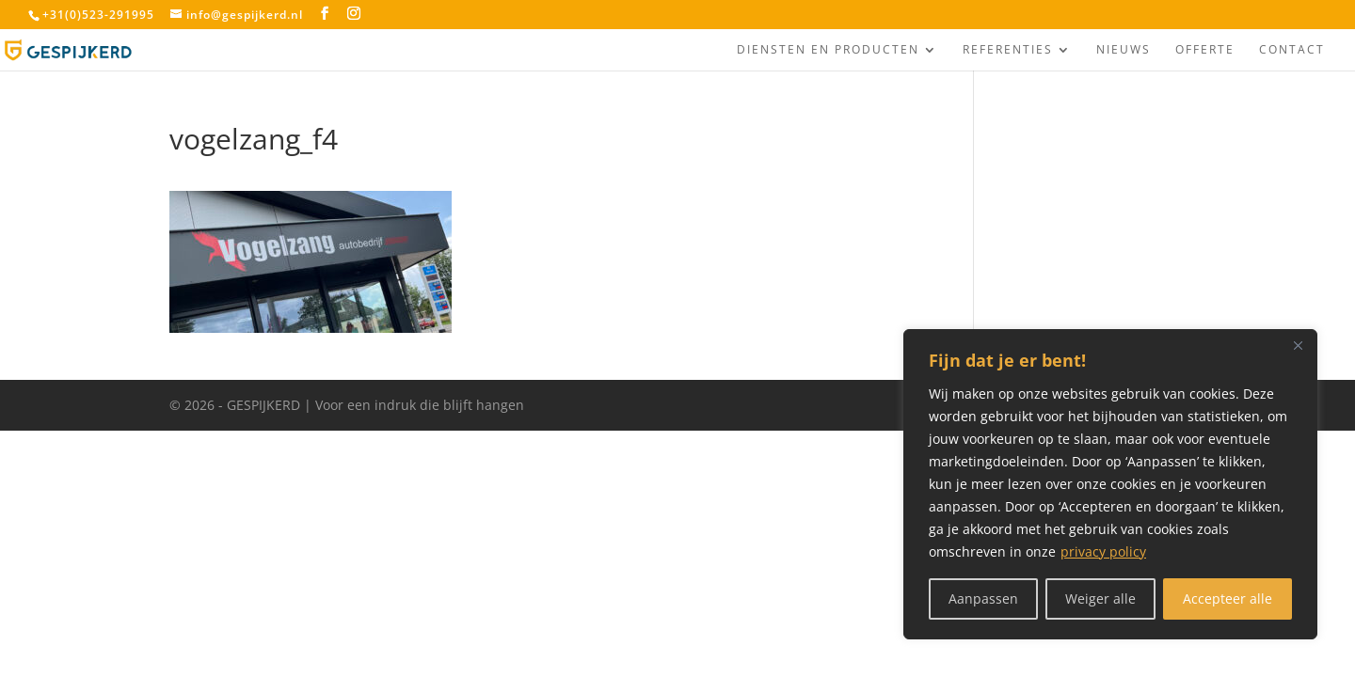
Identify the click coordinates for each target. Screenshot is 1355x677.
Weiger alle (1100, 598)
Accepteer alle (1227, 598)
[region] (1110, 484)
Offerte (1205, 50)
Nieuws (1123, 50)
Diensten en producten (828, 50)
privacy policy (1103, 551)
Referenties (1008, 50)
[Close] (1297, 345)
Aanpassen (983, 598)
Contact (1292, 50)
